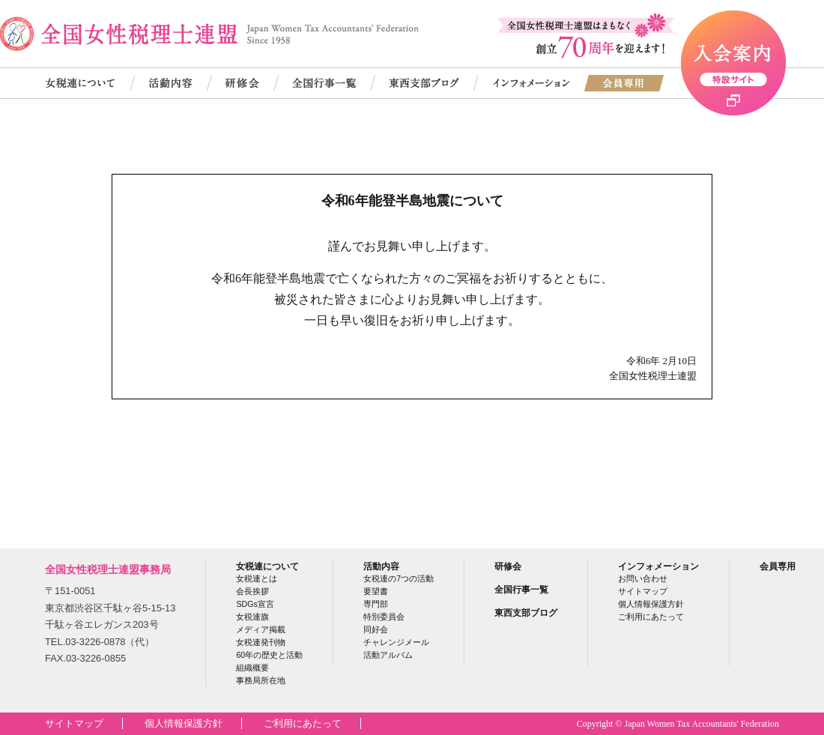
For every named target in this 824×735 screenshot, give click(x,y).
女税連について (267, 566)
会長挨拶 (252, 591)
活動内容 (381, 566)
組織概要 (252, 667)
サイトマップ (642, 591)
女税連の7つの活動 (398, 578)
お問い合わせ (642, 578)
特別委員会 (384, 616)
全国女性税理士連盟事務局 (108, 569)
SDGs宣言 (254, 603)
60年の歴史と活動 (269, 654)
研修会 (507, 566)
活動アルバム (388, 654)
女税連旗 (252, 616)
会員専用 (778, 566)
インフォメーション (658, 566)
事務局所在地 (260, 680)
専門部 (375, 603)
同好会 (375, 629)
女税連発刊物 (260, 642)
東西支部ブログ (525, 612)
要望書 (375, 591)
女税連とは (256, 578)
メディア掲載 (260, 629)
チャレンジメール (396, 642)
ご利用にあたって (651, 616)
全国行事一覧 (521, 589)
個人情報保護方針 (651, 603)
